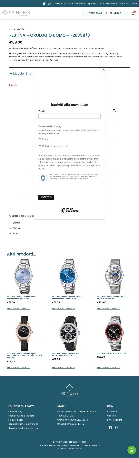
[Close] (104, 69)
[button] (131, 450)
